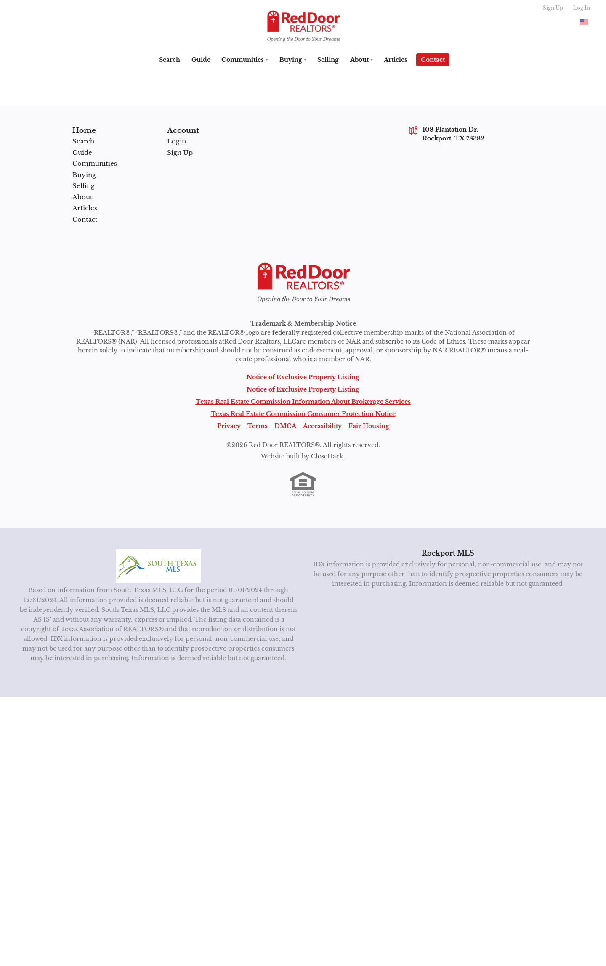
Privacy (229, 426)
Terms (257, 426)
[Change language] (584, 22)
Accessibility (322, 426)
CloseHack (327, 456)
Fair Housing (368, 426)
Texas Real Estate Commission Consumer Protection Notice (303, 414)
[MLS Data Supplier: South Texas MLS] (158, 566)
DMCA (285, 426)
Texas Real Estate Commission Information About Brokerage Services (303, 401)
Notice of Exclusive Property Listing (303, 377)
